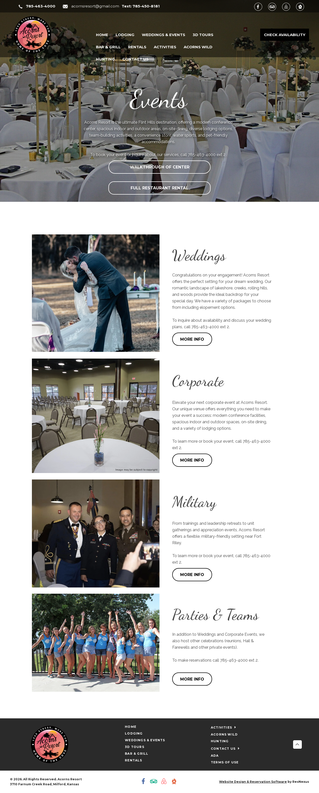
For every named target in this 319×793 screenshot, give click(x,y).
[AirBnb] (288, 6)
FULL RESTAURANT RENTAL (159, 188)
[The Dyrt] (302, 6)
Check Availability (284, 34)
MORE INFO (192, 339)
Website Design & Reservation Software (253, 782)
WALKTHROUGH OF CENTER (159, 167)
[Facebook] (260, 6)
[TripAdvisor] (274, 6)
